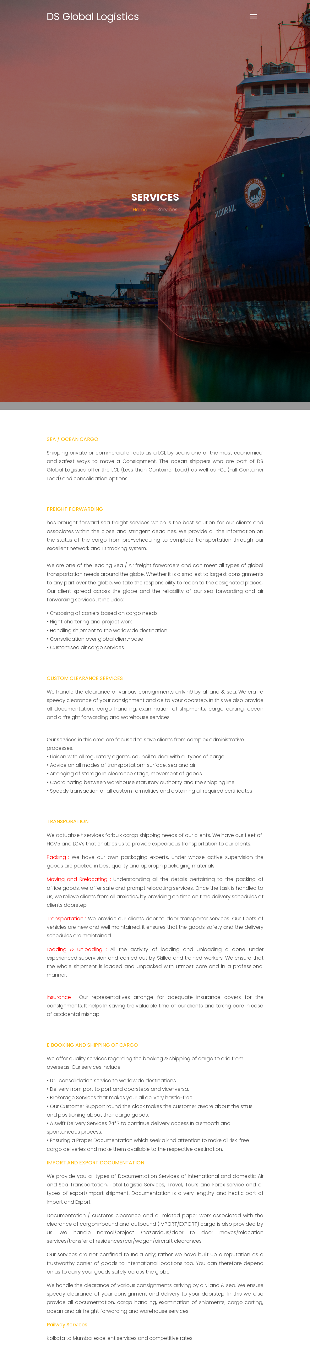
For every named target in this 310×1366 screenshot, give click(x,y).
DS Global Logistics (93, 16)
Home (140, 209)
